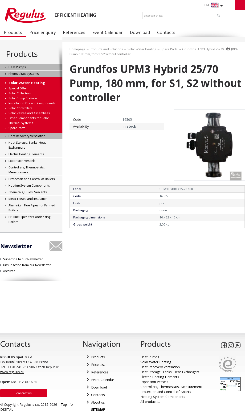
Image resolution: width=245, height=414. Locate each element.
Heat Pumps (149, 357)
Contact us (24, 393)
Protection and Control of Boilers (165, 391)
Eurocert (227, 364)
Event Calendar (102, 379)
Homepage (77, 49)
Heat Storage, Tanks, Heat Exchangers (169, 372)
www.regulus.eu (12, 372)
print (234, 48)
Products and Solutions (106, 49)
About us (98, 402)
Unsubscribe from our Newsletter (27, 265)
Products (21, 54)
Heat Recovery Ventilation (160, 367)
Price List (98, 364)
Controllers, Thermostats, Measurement (171, 387)
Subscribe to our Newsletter (23, 259)
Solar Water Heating (141, 49)
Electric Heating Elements (159, 377)
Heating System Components (162, 396)
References (99, 372)
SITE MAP (98, 410)
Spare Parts (169, 49)
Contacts (98, 395)
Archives (9, 271)
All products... (150, 401)
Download (99, 387)
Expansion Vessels (154, 382)
